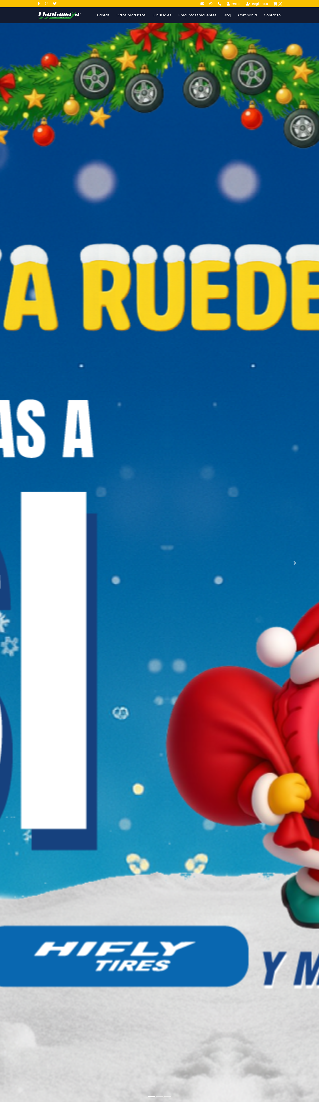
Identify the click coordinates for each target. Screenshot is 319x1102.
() (277, 4)
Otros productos (131, 15)
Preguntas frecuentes (197, 15)
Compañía (247, 15)
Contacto (272, 15)
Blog (227, 15)
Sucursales (162, 15)
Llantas (103, 15)
